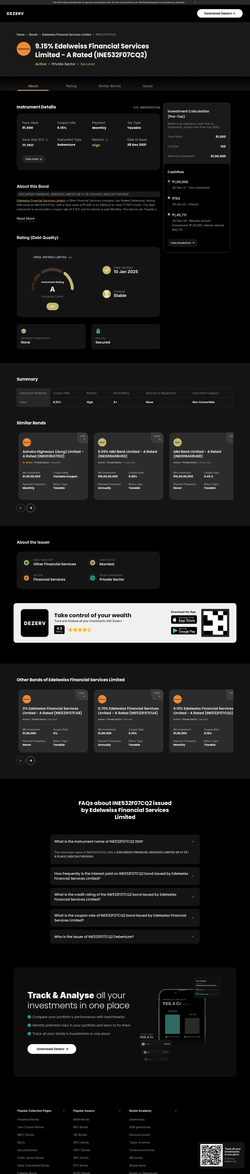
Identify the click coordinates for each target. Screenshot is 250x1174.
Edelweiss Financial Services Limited (66, 34)
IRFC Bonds (81, 1156)
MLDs (21, 1141)
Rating (71, 86)
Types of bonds (139, 1141)
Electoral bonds (139, 1133)
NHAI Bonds (81, 1118)
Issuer (148, 86)
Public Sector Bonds (30, 1156)
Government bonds (142, 1149)
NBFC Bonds (25, 1133)
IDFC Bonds (81, 1141)
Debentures (137, 1118)
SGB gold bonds (140, 1126)
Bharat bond (137, 1164)
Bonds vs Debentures (143, 1172)
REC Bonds (80, 1126)
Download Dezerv (219, 13)
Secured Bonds (27, 1149)
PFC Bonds (80, 1164)
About (33, 86)
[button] (41, 1109)
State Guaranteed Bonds (33, 1164)
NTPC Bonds (81, 1172)
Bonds (33, 34)
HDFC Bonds (81, 1149)
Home (21, 34)
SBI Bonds (80, 1133)
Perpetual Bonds (28, 1118)
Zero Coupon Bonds (30, 1126)
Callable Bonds (27, 1172)
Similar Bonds (110, 86)
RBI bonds (136, 1156)
